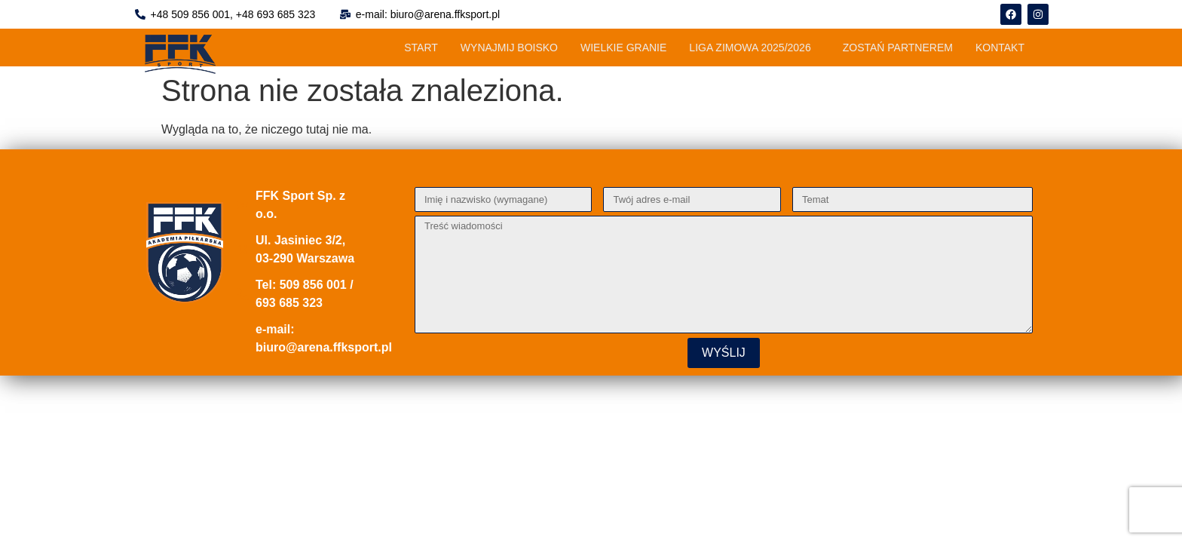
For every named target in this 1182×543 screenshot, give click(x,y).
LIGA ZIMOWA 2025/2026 (749, 47)
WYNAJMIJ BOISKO (509, 47)
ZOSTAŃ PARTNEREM (898, 47)
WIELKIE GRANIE (623, 47)
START (421, 47)
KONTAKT (999, 47)
